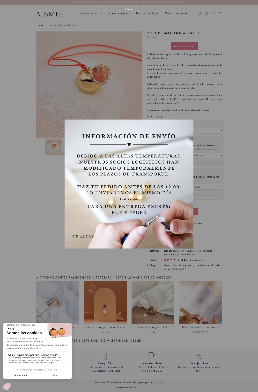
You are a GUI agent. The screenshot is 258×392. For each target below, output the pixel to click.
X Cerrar (129, 9)
